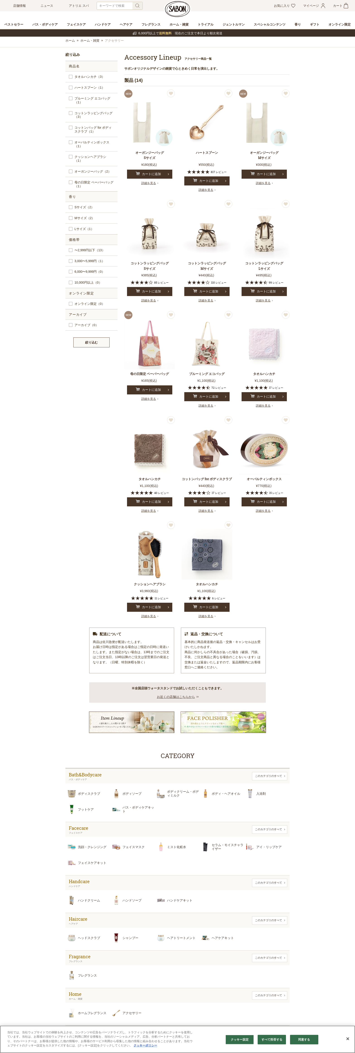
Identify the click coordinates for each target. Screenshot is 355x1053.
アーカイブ (86, 325)
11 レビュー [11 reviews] (161, 598)
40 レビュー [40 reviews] (161, 493)
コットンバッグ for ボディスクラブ (93, 129)
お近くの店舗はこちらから (176, 697)
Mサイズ (84, 218)
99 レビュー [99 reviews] (276, 282)
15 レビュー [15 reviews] (276, 493)
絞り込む (91, 342)
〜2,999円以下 (89, 250)
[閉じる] (348, 1039)
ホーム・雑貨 (89, 40)
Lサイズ (84, 229)
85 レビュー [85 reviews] (161, 282)
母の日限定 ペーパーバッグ (93, 184)
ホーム (70, 40)
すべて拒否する (271, 1039)
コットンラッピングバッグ (93, 115)
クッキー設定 (240, 1039)
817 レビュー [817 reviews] (219, 172)
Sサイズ (84, 207)
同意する (304, 1039)
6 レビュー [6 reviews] (218, 598)
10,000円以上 (88, 283)
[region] (177, 1039)
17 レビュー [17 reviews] (276, 387)
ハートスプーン (89, 88)
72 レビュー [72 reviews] (218, 387)
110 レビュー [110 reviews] (218, 282)
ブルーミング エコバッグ (92, 100)
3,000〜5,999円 (89, 261)
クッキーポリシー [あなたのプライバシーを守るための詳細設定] (145, 1045)
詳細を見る (148, 183)
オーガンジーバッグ (92, 171)
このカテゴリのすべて (268, 776)
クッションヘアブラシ (90, 159)
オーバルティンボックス (91, 144)
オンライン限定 (89, 304)
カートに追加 (148, 174)
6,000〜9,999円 (89, 272)
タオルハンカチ (89, 77)
